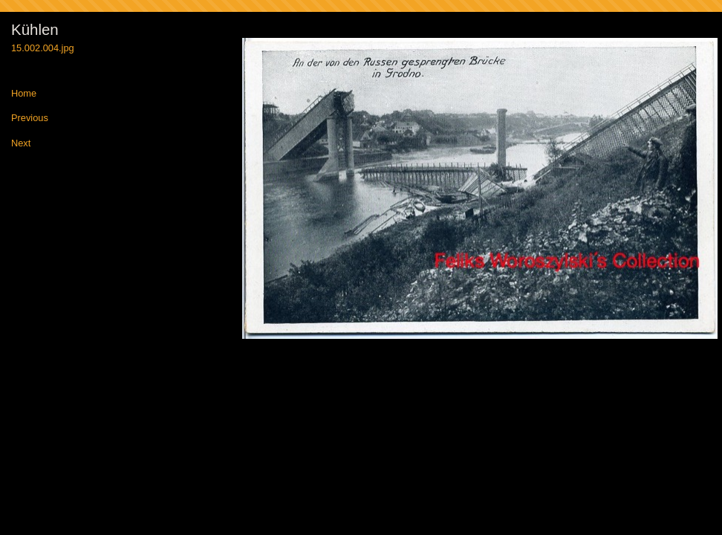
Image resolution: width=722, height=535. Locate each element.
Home (23, 94)
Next (20, 144)
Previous (29, 118)
